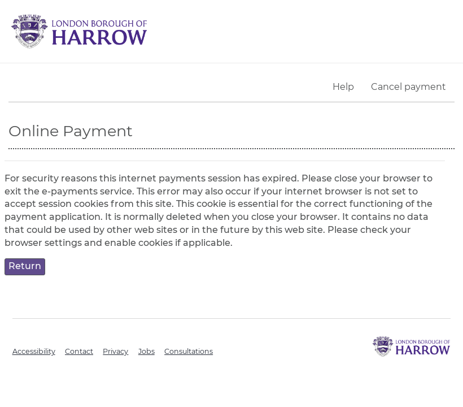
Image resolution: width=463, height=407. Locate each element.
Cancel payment (408, 86)
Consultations (188, 351)
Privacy (115, 351)
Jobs (146, 351)
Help (343, 86)
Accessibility (33, 351)
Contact (79, 351)
